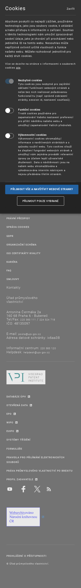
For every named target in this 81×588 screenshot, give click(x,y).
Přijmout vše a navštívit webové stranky (42, 189)
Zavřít (71, 8)
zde (18, 67)
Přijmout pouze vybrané (40, 201)
